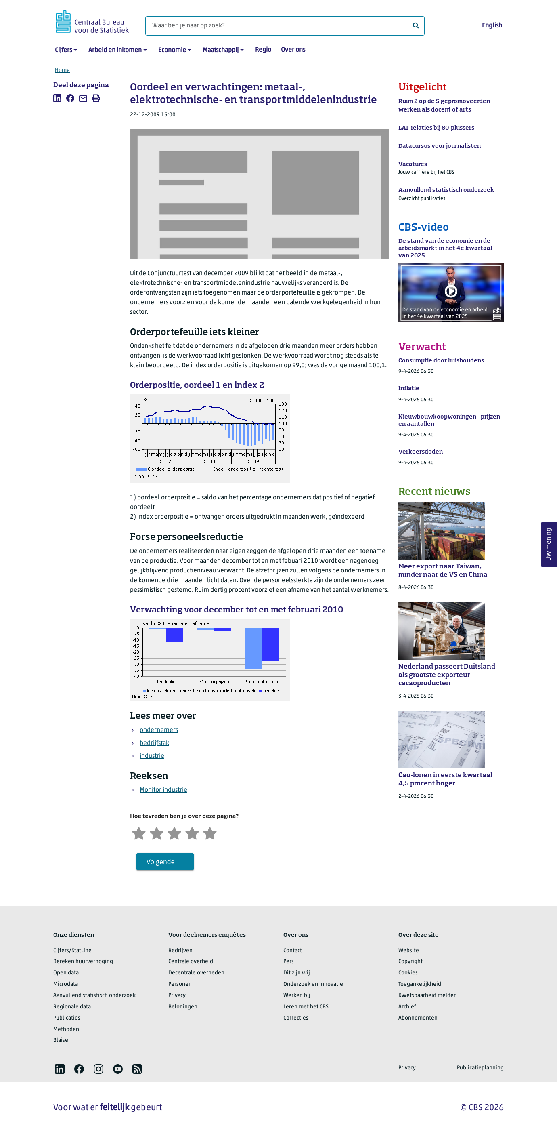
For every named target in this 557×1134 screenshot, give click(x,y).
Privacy (177, 995)
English (492, 26)
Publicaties (66, 1018)
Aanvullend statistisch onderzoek (94, 995)
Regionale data (72, 1007)
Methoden (66, 1029)
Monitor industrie (163, 790)
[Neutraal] (174, 832)
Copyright (410, 961)
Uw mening (549, 544)
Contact (292, 950)
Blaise (60, 1040)
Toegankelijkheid (419, 984)
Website (408, 950)
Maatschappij (221, 50)
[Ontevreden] (156, 832)
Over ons (293, 50)
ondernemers (159, 730)
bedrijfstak (154, 743)
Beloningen (182, 1007)
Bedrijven (180, 950)
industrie (152, 756)
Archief (407, 1007)
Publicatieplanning (480, 1068)
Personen (180, 984)
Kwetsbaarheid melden (427, 995)
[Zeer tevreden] (210, 832)
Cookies (408, 973)
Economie (172, 50)
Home (62, 70)
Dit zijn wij (296, 973)
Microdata (65, 984)
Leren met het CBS (306, 1007)
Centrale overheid (190, 961)
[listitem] (57, 98)
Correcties (295, 1018)
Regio (263, 50)
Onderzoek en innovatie (313, 984)
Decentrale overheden (196, 973)
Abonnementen (418, 1018)
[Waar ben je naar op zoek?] (285, 26)
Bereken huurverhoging (83, 961)
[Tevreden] (192, 832)
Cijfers (63, 50)
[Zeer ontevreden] (139, 832)
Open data (66, 973)
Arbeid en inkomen (115, 50)
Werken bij (296, 995)
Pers (288, 961)
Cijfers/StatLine (72, 950)
